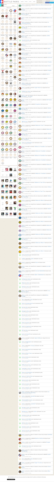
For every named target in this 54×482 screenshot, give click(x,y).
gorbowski (28, 349)
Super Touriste (38, 462)
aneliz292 (24, 368)
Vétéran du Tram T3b (40, 182)
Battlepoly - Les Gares (27, 96)
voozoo (27, 384)
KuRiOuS (24, 91)
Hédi (23, 423)
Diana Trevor (29, 353)
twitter (51, 2)
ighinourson (24, 121)
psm (23, 307)
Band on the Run (39, 438)
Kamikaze (50, 434)
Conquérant (38, 104)
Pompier (50, 61)
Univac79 (28, 334)
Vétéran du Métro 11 (40, 242)
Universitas (24, 79)
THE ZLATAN (29, 376)
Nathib (23, 286)
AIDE (34, 1)
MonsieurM (24, 446)
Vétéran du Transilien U (40, 146)
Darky (27, 357)
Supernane (28, 326)
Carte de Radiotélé (39, 270)
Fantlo (27, 254)
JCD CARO (28, 419)
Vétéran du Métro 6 (39, 4)
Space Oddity (38, 338)
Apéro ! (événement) (39, 274)
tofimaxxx (24, 279)
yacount (23, 430)
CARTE (22, 1)
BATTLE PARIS (11, 2)
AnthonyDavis (29, 372)
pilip (23, 314)
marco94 (33, 396)
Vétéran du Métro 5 (39, 213)
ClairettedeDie (25, 400)
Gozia (23, 380)
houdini (23, 426)
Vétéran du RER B (39, 234)
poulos (27, 322)
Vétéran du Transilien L (40, 151)
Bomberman (24, 450)
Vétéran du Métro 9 (39, 200)
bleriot (27, 318)
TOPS (30, 1)
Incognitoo (28, 361)
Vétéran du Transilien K (40, 173)
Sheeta (23, 282)
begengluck (28, 341)
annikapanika (29, 142)
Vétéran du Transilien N (40, 159)
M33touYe (24, 364)
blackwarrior (25, 411)
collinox (23, 415)
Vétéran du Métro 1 (39, 251)
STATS (26, 1)
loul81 (23, 258)
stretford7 (33, 403)
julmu (5, 4)
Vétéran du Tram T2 (39, 191)
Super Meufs (38, 87)
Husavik (23, 40)
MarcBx (23, 407)
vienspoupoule (29, 303)
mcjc (23, 458)
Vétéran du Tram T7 (40, 125)
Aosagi (23, 311)
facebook (47, 2)
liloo (23, 299)
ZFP (23, 330)
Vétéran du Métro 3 (39, 221)
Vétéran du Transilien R (40, 155)
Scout (36, 262)
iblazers (27, 387)
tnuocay (32, 345)
